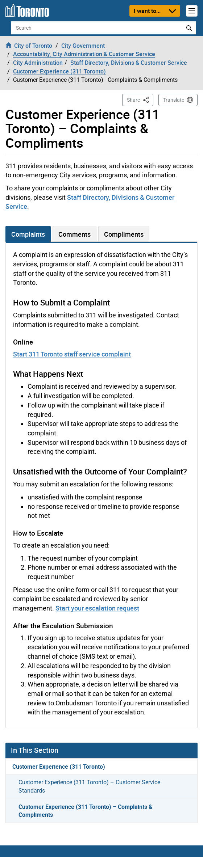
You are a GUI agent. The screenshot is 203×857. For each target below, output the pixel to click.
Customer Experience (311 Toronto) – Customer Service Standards (89, 786)
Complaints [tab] (28, 234)
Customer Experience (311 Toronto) (58, 767)
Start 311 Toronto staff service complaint (72, 354)
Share (140, 99)
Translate (173, 100)
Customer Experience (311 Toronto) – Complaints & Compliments (85, 811)
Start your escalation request (97, 608)
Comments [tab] (74, 234)
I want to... (147, 11)
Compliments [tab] (124, 234)
